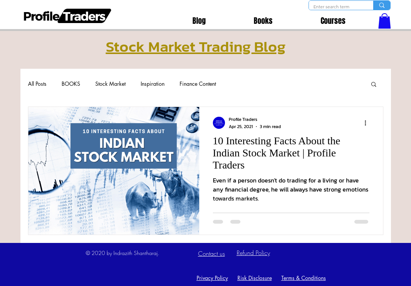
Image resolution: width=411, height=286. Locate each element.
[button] (384, 21)
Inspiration (152, 83)
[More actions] (368, 122)
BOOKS (71, 83)
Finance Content (198, 83)
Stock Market (110, 83)
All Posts (37, 83)
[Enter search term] (335, 7)
